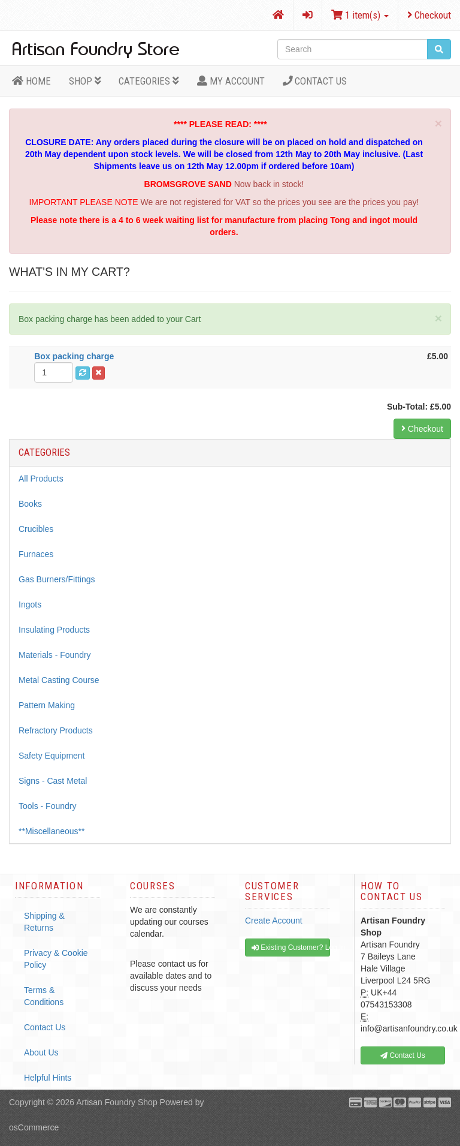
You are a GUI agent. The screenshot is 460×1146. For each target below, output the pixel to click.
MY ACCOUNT (231, 81)
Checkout (429, 15)
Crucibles (36, 529)
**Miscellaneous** (52, 831)
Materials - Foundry (55, 655)
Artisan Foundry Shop (116, 1102)
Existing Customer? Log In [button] (291, 947)
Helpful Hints (47, 1077)
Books (30, 504)
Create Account (273, 920)
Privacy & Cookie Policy (56, 959)
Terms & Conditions (43, 996)
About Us (41, 1052)
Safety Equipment (52, 755)
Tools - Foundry (47, 806)
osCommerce (34, 1127)
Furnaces (36, 554)
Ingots (30, 604)
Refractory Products (56, 730)
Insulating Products (54, 629)
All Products (41, 478)
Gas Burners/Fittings (57, 579)
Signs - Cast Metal (53, 781)
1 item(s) (360, 15)
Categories (149, 81)
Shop (85, 81)
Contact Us (315, 81)
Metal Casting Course (59, 680)
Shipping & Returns (44, 922)
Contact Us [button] (402, 1055)
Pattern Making (47, 705)
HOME (31, 81)
